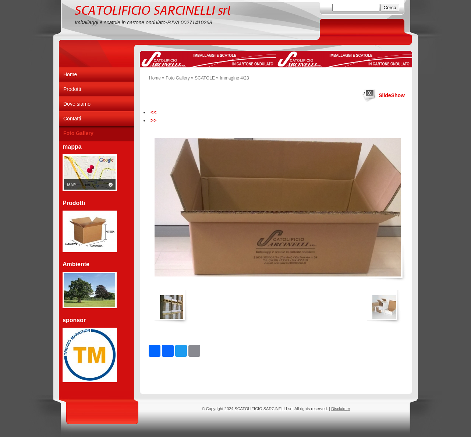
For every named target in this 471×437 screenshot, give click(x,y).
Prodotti (72, 89)
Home (155, 78)
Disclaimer (340, 408)
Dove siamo (77, 104)
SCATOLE (205, 78)
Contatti (72, 118)
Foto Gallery (178, 78)
